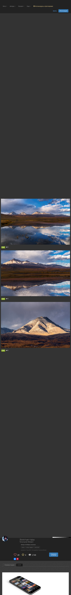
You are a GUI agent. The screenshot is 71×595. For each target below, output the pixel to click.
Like (3, 247)
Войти (55, 11)
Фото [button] (5, 6)
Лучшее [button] (21, 6)
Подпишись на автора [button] (54, 554)
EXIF (19, 565)
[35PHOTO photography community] (10, 2)
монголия (37, 547)
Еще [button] (29, 6)
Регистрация (63, 10)
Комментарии (10, 565)
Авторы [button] (12, 6)
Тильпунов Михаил (26, 542)
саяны (23, 547)
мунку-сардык (29, 547)
